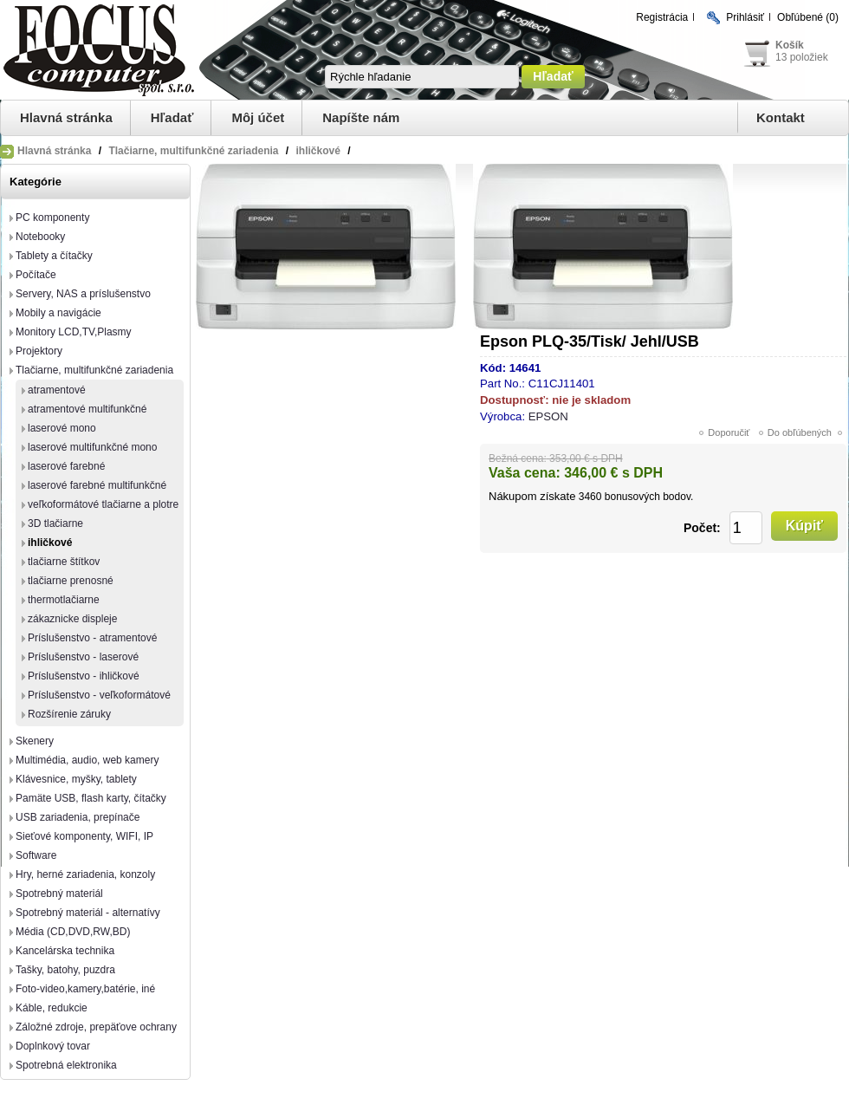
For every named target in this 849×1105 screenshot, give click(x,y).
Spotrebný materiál (59, 893)
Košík (789, 45)
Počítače (36, 275)
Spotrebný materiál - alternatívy (88, 913)
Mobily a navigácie (58, 313)
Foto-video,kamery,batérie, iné (85, 989)
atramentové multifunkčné (87, 409)
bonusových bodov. (649, 497)
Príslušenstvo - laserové (83, 657)
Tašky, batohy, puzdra (65, 970)
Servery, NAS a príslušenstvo (83, 294)
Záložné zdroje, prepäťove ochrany (96, 1027)
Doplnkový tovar (53, 1046)
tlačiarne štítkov (64, 562)
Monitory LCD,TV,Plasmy (74, 332)
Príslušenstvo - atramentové (92, 638)
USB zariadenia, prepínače (77, 817)
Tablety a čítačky (54, 256)
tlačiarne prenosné (70, 581)
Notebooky (40, 237)
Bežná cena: (518, 458)
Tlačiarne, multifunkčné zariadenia (94, 370)
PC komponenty (52, 217)
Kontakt (780, 117)
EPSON (548, 416)
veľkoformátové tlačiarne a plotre (103, 504)
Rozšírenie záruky (69, 714)
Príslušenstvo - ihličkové (83, 676)
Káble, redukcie (51, 1008)
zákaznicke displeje (72, 619)
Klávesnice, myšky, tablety (76, 779)
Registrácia (662, 17)
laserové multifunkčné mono (92, 447)
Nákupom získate (532, 496)
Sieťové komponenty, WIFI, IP (84, 836)
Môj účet (257, 117)
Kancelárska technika (65, 951)
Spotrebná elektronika (66, 1065)
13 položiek (801, 57)
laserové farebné (66, 466)
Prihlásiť (745, 17)
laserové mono (62, 428)
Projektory (39, 351)
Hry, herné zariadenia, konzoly (85, 874)
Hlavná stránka (66, 117)
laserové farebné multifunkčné (97, 485)
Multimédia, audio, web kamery (87, 760)
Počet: (702, 528)
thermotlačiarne (64, 600)
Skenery (35, 741)
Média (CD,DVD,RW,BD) (73, 932)
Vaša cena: (525, 472)
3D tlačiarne (55, 523)
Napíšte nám (360, 117)
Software (36, 855)
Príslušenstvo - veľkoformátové (99, 695)
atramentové (57, 390)
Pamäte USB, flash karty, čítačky (91, 798)
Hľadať (172, 117)
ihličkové (50, 542)
